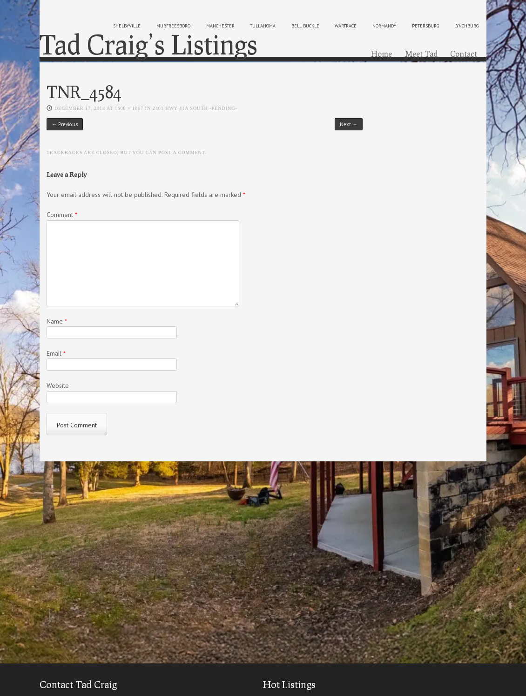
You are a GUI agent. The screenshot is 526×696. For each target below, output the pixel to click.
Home (381, 53)
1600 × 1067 (129, 108)
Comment (62, 214)
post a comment (181, 152)
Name (57, 321)
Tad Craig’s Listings (148, 44)
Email (56, 353)
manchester (220, 26)
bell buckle (305, 26)
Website (58, 385)
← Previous (65, 124)
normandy (384, 26)
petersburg (425, 26)
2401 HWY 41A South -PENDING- (195, 108)
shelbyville (127, 26)
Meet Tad (421, 53)
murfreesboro (173, 26)
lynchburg (466, 26)
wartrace (346, 26)
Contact (463, 53)
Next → (348, 124)
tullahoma (263, 26)
